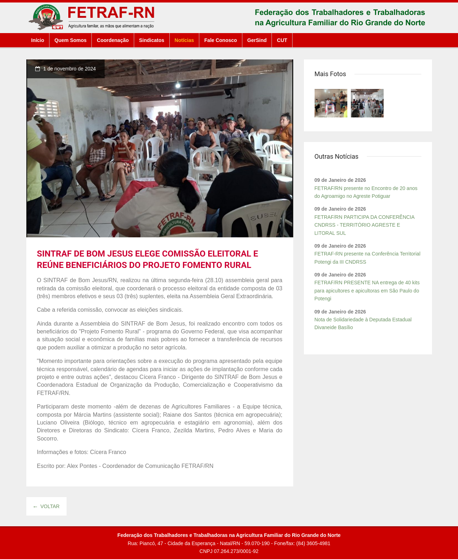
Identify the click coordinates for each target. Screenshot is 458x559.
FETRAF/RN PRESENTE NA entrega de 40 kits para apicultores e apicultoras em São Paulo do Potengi (367, 290)
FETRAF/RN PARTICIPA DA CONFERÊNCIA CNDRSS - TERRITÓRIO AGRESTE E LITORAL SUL (365, 225)
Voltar (46, 506)
